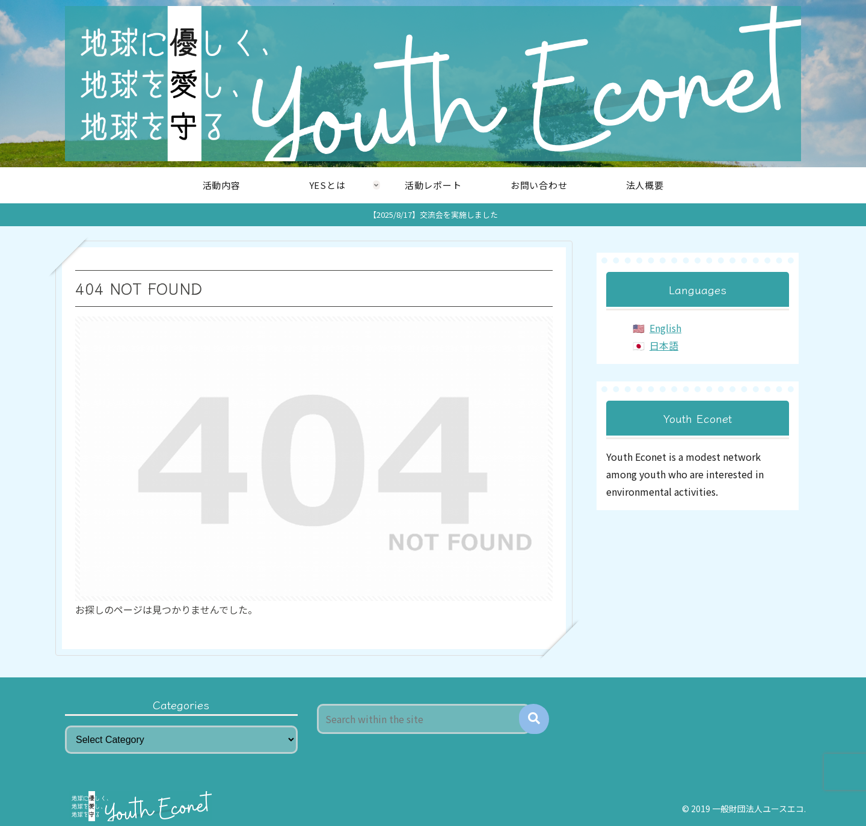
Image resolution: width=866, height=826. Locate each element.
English (665, 328)
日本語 (664, 345)
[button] (534, 719)
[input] (424, 719)
